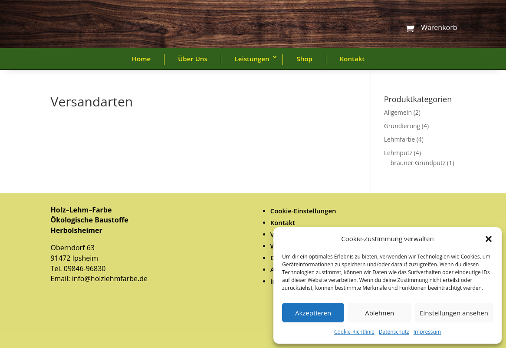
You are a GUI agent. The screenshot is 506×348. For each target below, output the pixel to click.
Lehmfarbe (399, 139)
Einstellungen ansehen (454, 312)
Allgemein (398, 112)
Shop (304, 58)
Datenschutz (394, 331)
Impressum (427, 331)
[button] (488, 239)
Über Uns (192, 58)
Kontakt (352, 58)
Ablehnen (379, 312)
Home (141, 58)
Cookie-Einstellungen (303, 210)
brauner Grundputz (418, 163)
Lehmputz (398, 153)
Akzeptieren (313, 312)
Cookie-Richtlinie (354, 331)
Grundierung (402, 126)
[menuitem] (363, 211)
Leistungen (252, 58)
